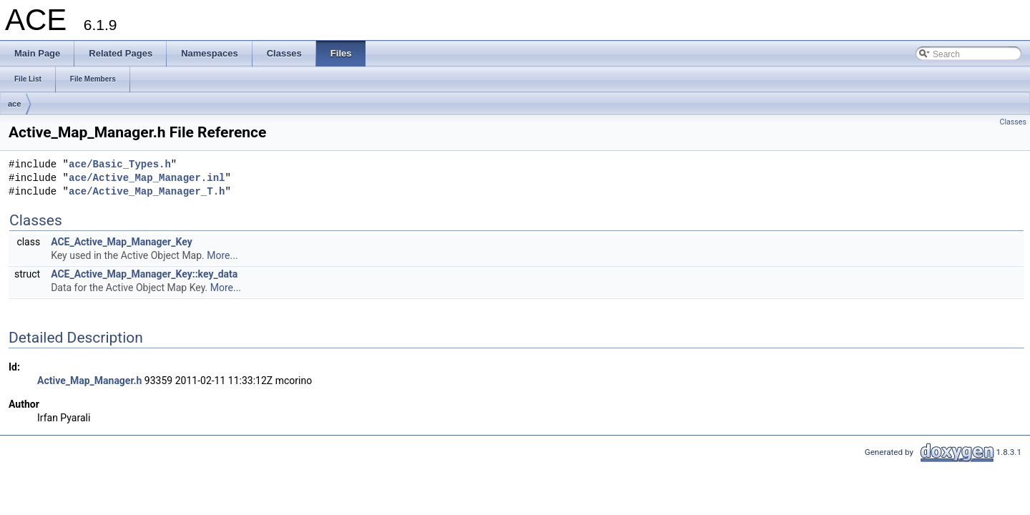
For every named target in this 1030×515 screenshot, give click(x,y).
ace (14, 103)
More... (222, 255)
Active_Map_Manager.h (89, 380)
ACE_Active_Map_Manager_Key (121, 241)
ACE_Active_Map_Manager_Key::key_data (144, 274)
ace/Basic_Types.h (120, 165)
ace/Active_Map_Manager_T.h (147, 192)
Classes (1013, 122)
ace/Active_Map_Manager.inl (147, 178)
